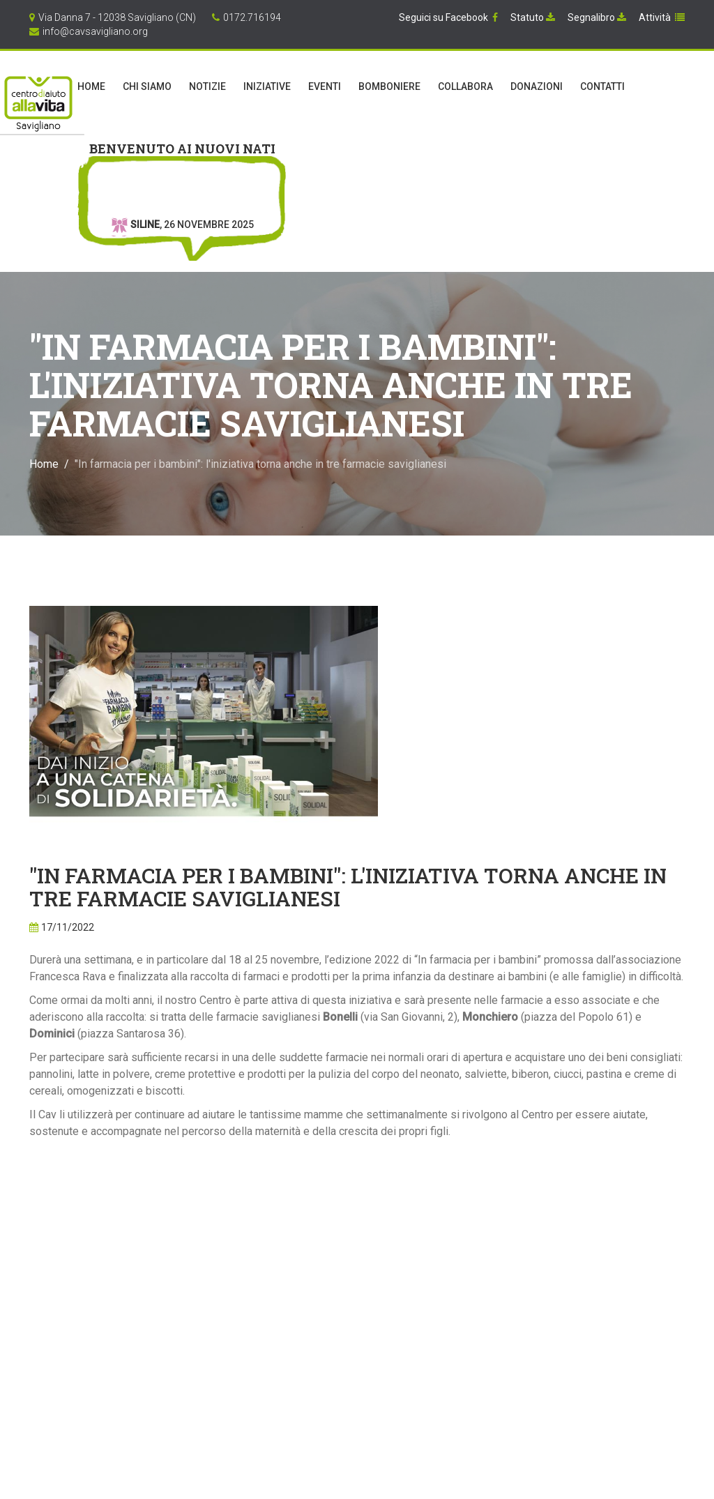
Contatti (602, 86)
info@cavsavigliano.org (95, 31)
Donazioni (536, 86)
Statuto (532, 17)
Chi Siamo (147, 86)
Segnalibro (597, 17)
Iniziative (267, 86)
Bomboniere (389, 86)
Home (91, 86)
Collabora (465, 86)
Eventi (324, 86)
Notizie (207, 86)
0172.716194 (252, 17)
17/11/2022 (67, 927)
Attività (662, 17)
